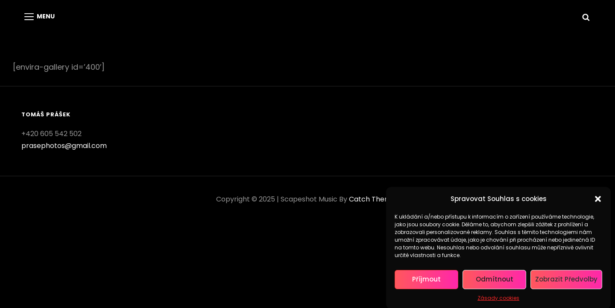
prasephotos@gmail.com (64, 146)
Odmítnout (494, 281)
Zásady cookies (498, 300)
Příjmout (426, 281)
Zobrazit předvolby (566, 281)
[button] (598, 201)
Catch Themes (374, 199)
